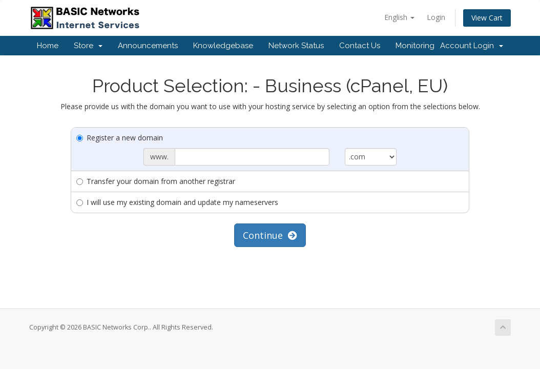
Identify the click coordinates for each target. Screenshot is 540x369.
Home (47, 45)
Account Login (471, 45)
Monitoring (415, 45)
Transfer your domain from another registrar (155, 181)
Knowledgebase (223, 45)
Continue (270, 235)
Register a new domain (119, 137)
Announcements (148, 45)
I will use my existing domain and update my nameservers (177, 202)
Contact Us (359, 45)
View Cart (487, 18)
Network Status (296, 45)
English (399, 17)
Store (88, 45)
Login (436, 17)
